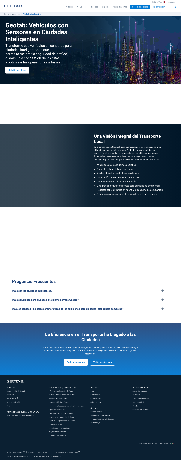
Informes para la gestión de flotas (60, 391)
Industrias (16, 14)
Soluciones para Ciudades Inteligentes (20, 415)
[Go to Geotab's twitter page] (160, 453)
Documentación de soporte (100, 415)
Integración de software (57, 435)
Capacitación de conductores (59, 428)
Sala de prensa (95, 402)
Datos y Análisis (13, 402)
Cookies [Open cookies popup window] (31, 452)
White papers (95, 395)
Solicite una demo (140, 7)
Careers (136, 395)
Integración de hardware (57, 432)
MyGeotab (10, 395)
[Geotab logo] (13, 8)
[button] (90, 290)
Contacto (171, 2)
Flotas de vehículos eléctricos (59, 402)
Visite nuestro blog (102, 362)
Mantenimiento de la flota (57, 398)
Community (95, 423)
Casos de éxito (95, 398)
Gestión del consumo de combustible (61, 395)
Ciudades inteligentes (32, 14)
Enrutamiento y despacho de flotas (61, 417)
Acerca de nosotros (140, 391)
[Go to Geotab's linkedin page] (165, 453)
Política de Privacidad (16, 452)
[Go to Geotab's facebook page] (154, 453)
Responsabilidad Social (141, 398)
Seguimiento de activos (56, 410)
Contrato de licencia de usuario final (66, 452)
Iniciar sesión (159, 7)
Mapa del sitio (43, 452)
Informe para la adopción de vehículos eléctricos (66, 406)
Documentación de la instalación (102, 419)
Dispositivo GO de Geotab (16, 391)
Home (6, 14)
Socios (9, 406)
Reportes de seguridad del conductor (61, 421)
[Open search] (175, 7)
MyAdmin (136, 406)
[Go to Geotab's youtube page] (171, 453)
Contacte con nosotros (141, 410)
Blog (92, 391)
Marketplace (12, 398)
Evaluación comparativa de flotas (60, 413)
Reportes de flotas (55, 424)
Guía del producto (98, 412)
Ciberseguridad (138, 402)
